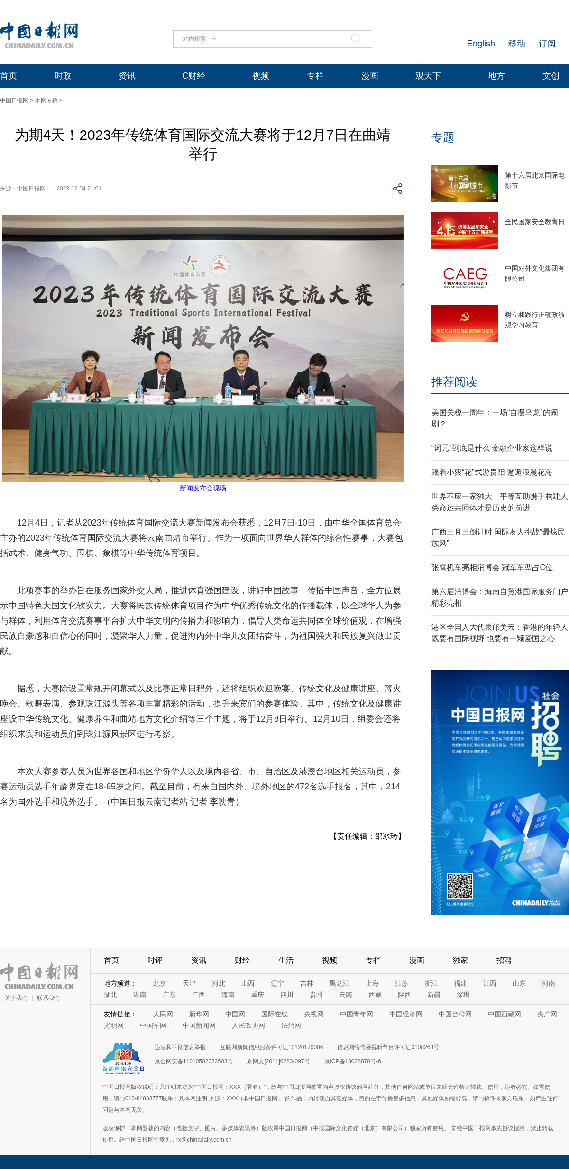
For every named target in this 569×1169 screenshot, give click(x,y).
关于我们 (16, 998)
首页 (8, 76)
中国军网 (153, 1025)
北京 (159, 983)
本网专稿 (46, 100)
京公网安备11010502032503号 (194, 1061)
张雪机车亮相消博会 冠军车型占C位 (492, 567)
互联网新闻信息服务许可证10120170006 (271, 1047)
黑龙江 (339, 983)
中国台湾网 (455, 1014)
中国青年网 (356, 1014)
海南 (228, 994)
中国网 (235, 1014)
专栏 (315, 76)
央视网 (314, 1014)
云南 (345, 994)
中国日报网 (14, 100)
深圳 (463, 994)
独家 (460, 960)
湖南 (140, 994)
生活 (286, 960)
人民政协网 (248, 1025)
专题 (442, 137)
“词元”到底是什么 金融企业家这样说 (491, 448)
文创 (551, 76)
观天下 (428, 76)
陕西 (404, 994)
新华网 (199, 1014)
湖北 (110, 994)
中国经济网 (405, 1014)
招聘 (504, 960)
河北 (218, 983)
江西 (489, 983)
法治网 (291, 1025)
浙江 (431, 983)
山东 (519, 983)
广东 (169, 994)
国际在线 (274, 1014)
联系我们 (48, 998)
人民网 (163, 1014)
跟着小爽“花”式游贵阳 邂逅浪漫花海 (491, 472)
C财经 (193, 76)
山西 (248, 983)
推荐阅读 (454, 381)
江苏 (401, 983)
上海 (372, 983)
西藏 (375, 994)
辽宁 (277, 983)
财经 (242, 960)
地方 (496, 76)
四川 (287, 994)
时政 (63, 76)
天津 (189, 983)
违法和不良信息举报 (180, 1047)
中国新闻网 (199, 1025)
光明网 (114, 1025)
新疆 (434, 994)
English (481, 43)
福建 (460, 983)
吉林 (306, 983)
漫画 (369, 76)
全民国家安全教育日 (535, 222)
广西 (198, 994)
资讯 (127, 76)
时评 (155, 960)
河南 (548, 983)
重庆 (257, 994)
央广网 (547, 1014)
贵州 (316, 994)
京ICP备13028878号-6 (352, 1061)
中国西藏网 (504, 1014)
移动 (516, 43)
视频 (260, 76)
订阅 (547, 43)
